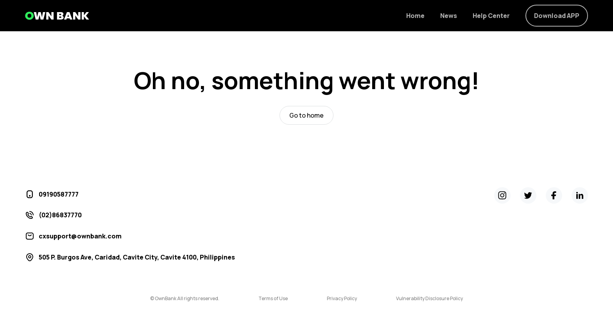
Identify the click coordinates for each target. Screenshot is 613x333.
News (448, 15)
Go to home (306, 115)
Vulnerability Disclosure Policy (429, 298)
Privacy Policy (342, 298)
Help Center (491, 15)
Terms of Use (273, 298)
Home (415, 15)
